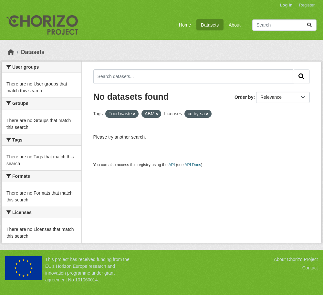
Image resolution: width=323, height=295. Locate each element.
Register (307, 5)
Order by (243, 97)
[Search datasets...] (284, 25)
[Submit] (309, 25)
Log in (286, 5)
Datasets (210, 25)
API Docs (192, 165)
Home (185, 25)
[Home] (11, 52)
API (172, 165)
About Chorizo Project (296, 259)
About (235, 25)
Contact (310, 267)
